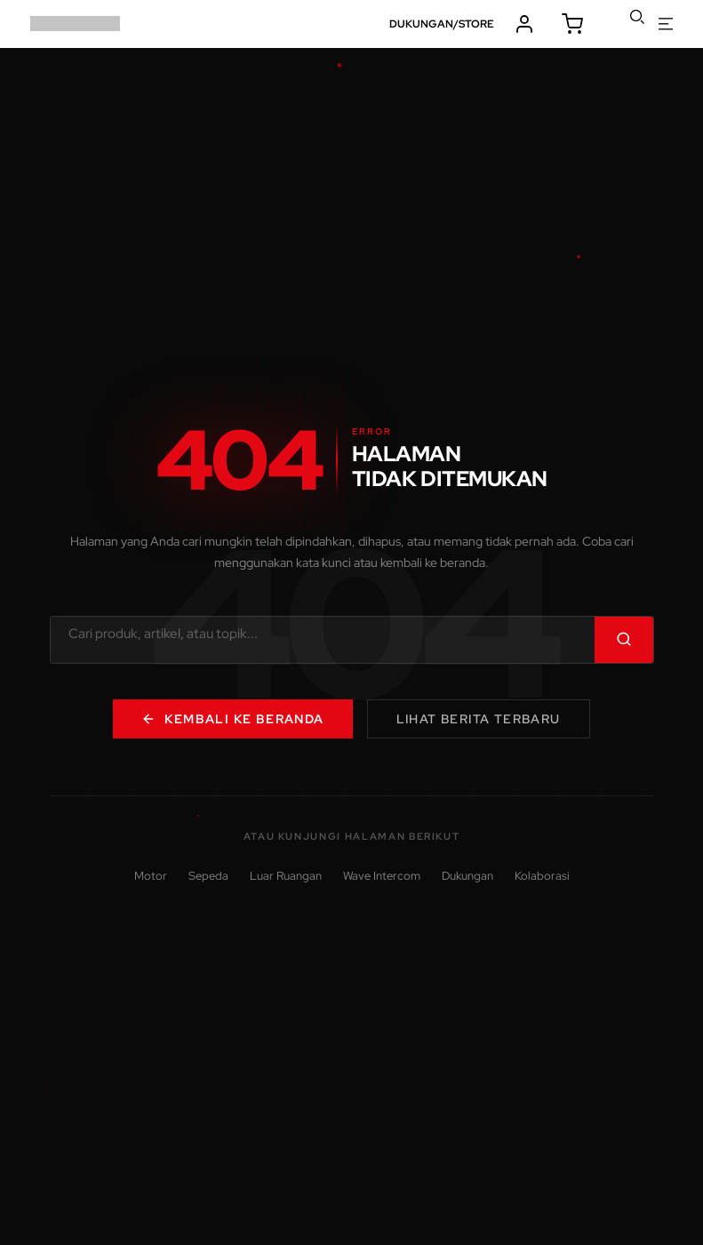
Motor (150, 875)
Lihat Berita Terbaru (478, 719)
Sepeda (208, 875)
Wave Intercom (381, 875)
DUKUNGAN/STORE (441, 24)
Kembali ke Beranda (232, 719)
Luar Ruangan (286, 875)
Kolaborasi (542, 875)
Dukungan (467, 875)
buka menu (666, 24)
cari (637, 17)
